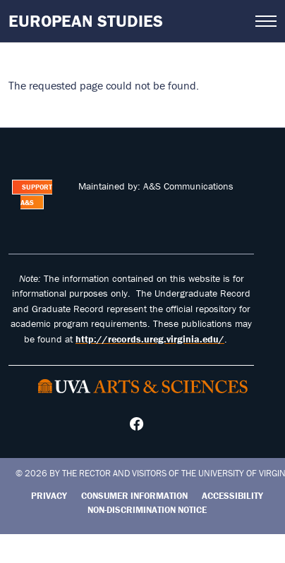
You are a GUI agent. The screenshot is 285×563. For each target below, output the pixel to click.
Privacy (49, 496)
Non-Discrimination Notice (147, 510)
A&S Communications (188, 186)
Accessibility (232, 496)
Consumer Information (134, 496)
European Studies (85, 21)
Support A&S (36, 194)
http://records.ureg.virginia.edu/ (149, 339)
